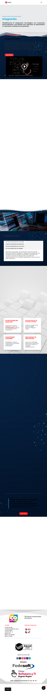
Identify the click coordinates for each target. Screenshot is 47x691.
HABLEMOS (9, 55)
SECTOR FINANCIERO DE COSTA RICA (15, 246)
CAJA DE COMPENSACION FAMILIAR (15, 244)
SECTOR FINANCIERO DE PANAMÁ (14, 248)
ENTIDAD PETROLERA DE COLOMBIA (15, 242)
